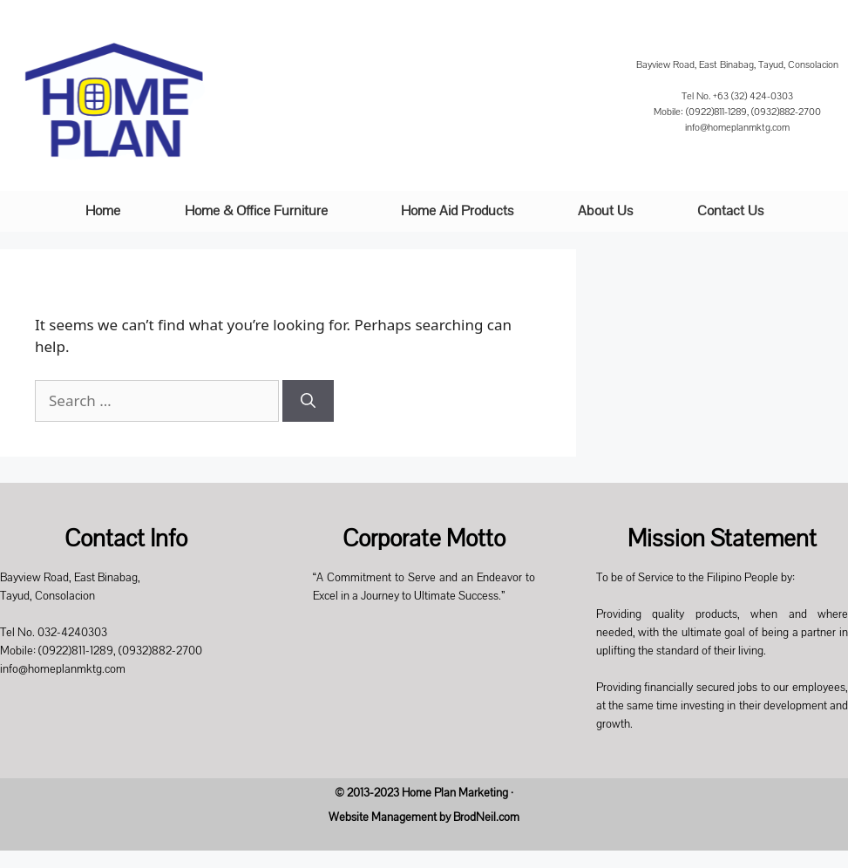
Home (102, 210)
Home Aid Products (457, 210)
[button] (261, 211)
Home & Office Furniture (256, 210)
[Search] (308, 401)
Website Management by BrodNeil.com (424, 817)
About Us (605, 210)
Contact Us (730, 210)
